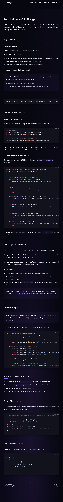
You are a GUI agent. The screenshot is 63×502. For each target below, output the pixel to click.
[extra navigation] (59, 2)
